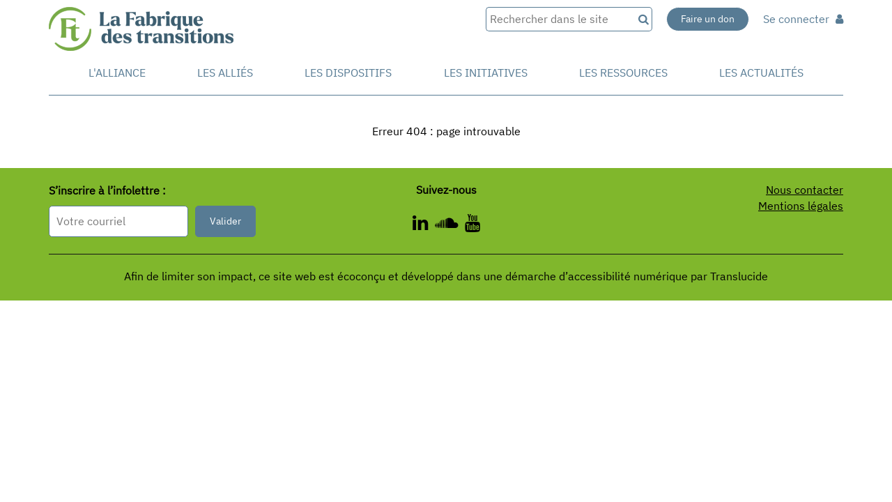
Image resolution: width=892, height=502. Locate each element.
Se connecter (803, 19)
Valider (225, 221)
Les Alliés (225, 72)
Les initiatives (486, 72)
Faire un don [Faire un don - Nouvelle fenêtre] (708, 19)
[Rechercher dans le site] (559, 19)
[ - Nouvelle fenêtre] (450, 225)
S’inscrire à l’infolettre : (107, 190)
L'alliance (117, 72)
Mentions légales (800, 206)
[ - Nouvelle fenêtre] (472, 225)
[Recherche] (642, 19)
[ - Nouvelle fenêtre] (424, 225)
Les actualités (761, 72)
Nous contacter (804, 190)
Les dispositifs (348, 72)
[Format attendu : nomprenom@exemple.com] (118, 221)
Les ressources (623, 72)
